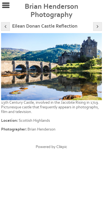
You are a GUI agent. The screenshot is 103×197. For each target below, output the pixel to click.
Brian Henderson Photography (51, 10)
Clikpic (61, 146)
